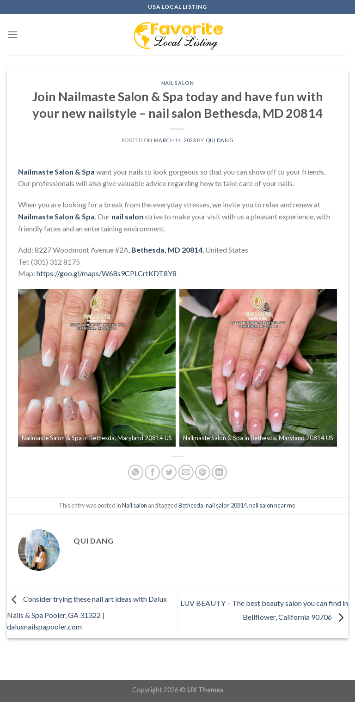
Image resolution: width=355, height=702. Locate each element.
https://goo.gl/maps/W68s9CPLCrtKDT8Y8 (107, 273)
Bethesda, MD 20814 (166, 249)
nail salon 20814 (226, 505)
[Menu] (12, 34)
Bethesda (190, 505)
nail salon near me (272, 505)
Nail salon (177, 83)
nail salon (127, 216)
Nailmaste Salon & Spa (56, 171)
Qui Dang (219, 140)
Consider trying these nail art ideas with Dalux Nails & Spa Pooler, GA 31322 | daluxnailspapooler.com (87, 613)
